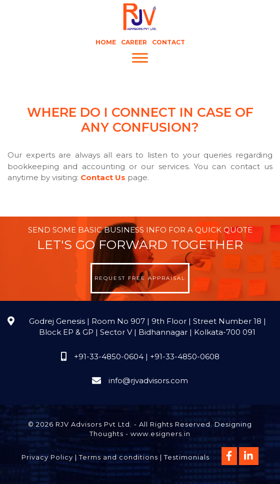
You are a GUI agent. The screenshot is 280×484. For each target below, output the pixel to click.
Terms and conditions (118, 457)
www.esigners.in (160, 434)
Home (106, 42)
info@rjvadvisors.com (148, 380)
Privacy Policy (47, 457)
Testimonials (187, 457)
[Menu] (140, 58)
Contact (168, 42)
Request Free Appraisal (140, 278)
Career (134, 42)
